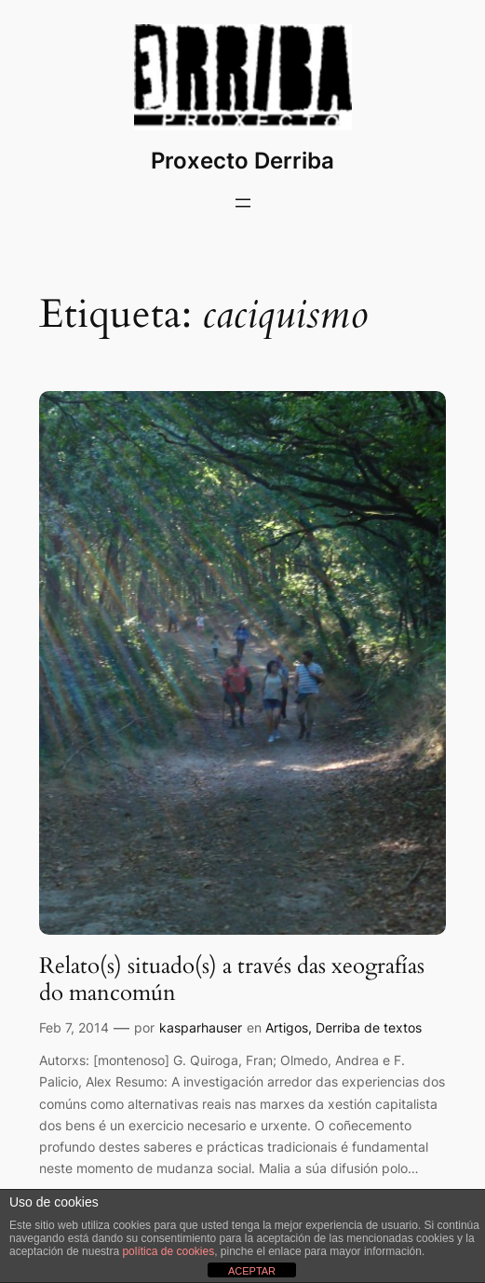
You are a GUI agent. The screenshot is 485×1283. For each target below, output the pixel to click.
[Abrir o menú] (243, 203)
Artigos (286, 1027)
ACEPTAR (252, 1270)
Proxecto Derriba (242, 160)
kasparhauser (200, 1027)
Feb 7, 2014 (74, 1027)
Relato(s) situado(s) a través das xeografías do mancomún (231, 979)
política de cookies (168, 1251)
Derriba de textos (369, 1027)
